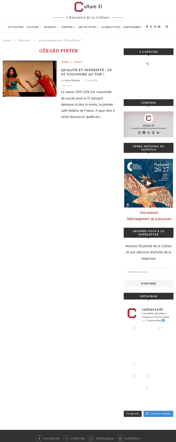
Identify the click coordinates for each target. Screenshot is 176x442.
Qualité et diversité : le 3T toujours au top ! (86, 72)
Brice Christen (72, 81)
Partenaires (132, 27)
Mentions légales (68, 429)
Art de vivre (87, 27)
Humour (78, 62)
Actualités (16, 27)
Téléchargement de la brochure (148, 219)
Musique (50, 27)
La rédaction (111, 27)
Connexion (85, 429)
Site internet (149, 213)
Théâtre (67, 27)
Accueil (7, 40)
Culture (32, 27)
